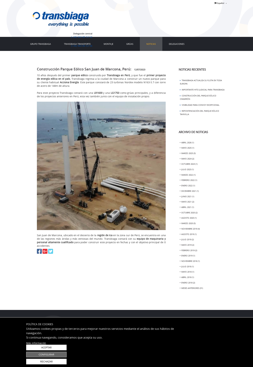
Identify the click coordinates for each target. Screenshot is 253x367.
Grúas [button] (129, 43)
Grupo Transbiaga (40, 43)
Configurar (206, 353)
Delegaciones (176, 43)
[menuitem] (40, 44)
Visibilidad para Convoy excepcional (200, 105)
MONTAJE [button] (108, 43)
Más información (36, 362)
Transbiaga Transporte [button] (77, 43)
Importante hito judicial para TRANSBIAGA (202, 89)
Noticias (151, 43)
